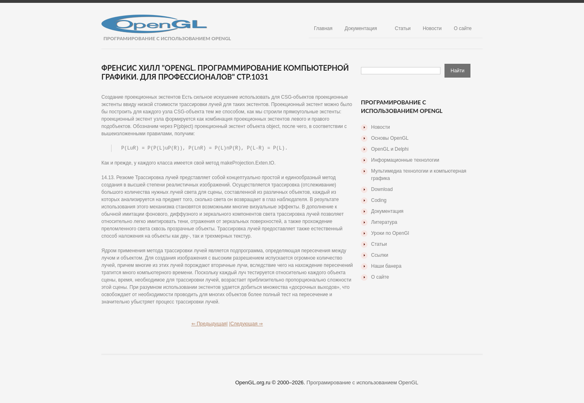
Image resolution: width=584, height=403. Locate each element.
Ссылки (379, 255)
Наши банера (386, 266)
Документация (361, 28)
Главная (323, 28)
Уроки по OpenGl (390, 233)
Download (382, 189)
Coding (378, 200)
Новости (432, 28)
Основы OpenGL (389, 138)
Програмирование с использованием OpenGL (363, 383)
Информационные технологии (405, 160)
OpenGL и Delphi (389, 149)
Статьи (403, 28)
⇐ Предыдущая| (209, 324)
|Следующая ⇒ (246, 324)
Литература (384, 222)
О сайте (463, 28)
